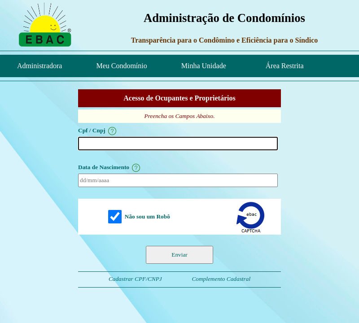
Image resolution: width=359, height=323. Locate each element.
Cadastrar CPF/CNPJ (135, 278)
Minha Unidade (203, 66)
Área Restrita (282, 66)
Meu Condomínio (121, 66)
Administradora (39, 66)
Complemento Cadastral (221, 278)
